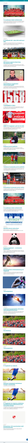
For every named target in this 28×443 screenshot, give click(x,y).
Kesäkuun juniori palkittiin (10, 146)
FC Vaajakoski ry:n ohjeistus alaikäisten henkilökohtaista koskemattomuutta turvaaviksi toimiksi (13, 404)
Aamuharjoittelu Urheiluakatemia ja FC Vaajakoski (13, 270)
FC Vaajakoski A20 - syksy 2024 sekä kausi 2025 (13, 41)
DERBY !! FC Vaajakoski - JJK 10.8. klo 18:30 (13, 126)
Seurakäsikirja (7, 330)
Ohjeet (4, 442)
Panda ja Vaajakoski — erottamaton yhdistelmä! (12, 248)
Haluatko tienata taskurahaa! (11, 228)
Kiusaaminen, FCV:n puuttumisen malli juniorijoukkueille (13, 427)
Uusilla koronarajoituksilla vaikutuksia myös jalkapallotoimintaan (13, 309)
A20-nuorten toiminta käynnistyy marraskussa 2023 (12, 62)
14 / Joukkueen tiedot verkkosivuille (12, 20)
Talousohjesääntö (8, 291)
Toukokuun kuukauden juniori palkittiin (13, 167)
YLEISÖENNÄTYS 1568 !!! (9, 105)
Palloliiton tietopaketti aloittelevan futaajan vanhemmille (12, 384)
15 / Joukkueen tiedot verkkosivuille (12, 208)
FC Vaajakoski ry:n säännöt (10, 365)
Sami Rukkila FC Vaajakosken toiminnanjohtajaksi (10, 84)
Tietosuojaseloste (8, 348)
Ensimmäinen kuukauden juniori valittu (13, 187)
